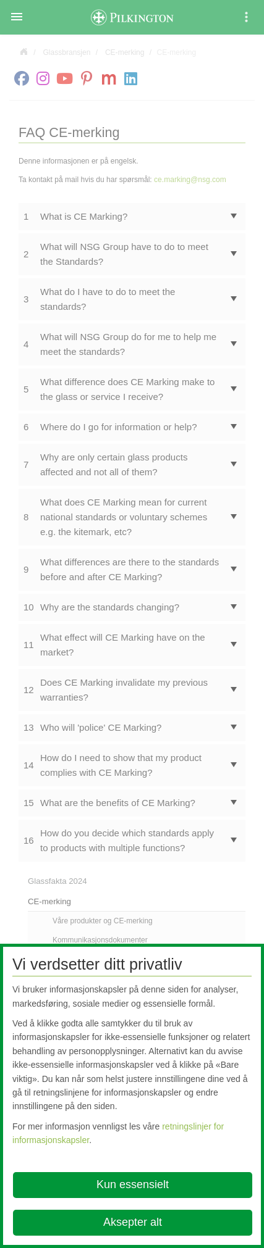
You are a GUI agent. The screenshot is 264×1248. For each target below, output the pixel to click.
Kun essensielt (132, 1184)
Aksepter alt (132, 1222)
